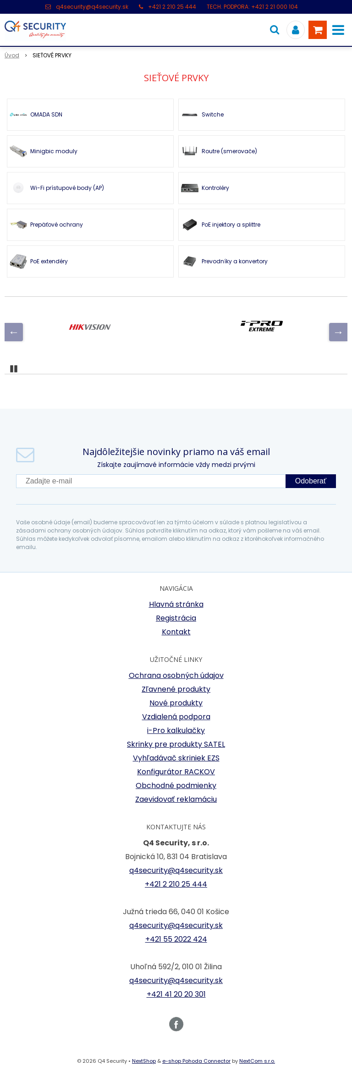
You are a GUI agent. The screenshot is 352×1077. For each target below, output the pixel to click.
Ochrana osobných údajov (176, 675)
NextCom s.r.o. (257, 1061)
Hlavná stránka (176, 604)
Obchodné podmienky (176, 785)
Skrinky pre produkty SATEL (176, 744)
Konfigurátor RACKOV (176, 771)
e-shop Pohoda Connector (196, 1061)
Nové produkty (176, 703)
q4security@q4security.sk (92, 7)
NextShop (144, 1061)
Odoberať (310, 481)
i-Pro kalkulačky (176, 730)
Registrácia (176, 618)
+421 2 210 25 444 (172, 7)
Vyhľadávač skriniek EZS (176, 758)
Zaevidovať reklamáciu (176, 799)
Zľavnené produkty (176, 689)
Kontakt (176, 632)
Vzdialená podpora (176, 716)
